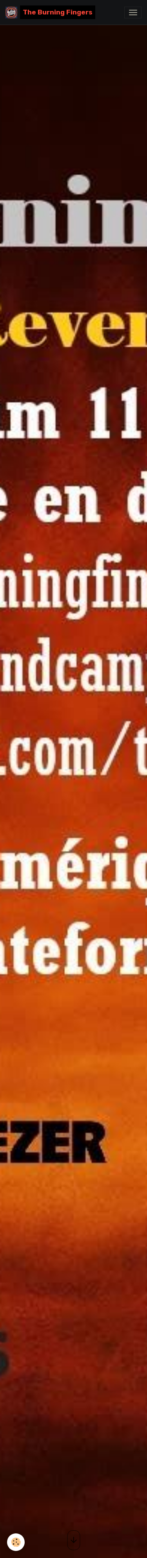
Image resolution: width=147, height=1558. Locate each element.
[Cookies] (16, 1542)
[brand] (50, 12)
